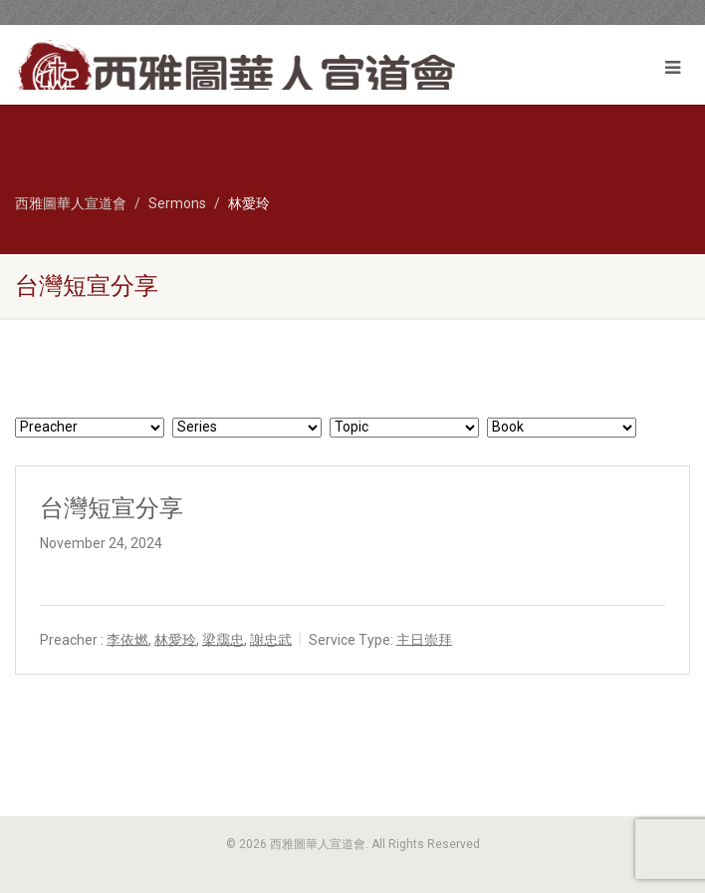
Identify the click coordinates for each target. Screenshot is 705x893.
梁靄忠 (223, 639)
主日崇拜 (424, 639)
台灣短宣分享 (111, 508)
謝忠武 (271, 639)
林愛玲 (175, 639)
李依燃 (127, 639)
